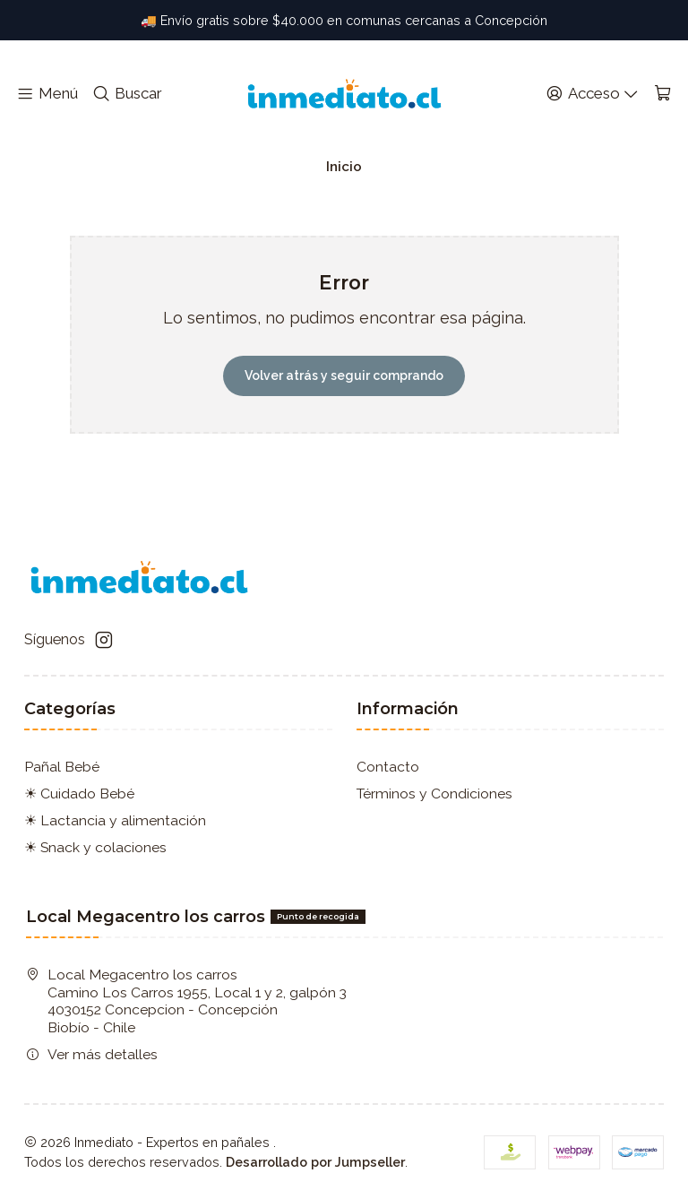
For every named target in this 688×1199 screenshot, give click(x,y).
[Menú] (47, 94)
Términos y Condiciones (434, 793)
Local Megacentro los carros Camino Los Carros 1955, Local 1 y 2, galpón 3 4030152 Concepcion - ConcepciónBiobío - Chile (186, 1001)
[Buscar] (127, 94)
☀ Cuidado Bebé (79, 793)
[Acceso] (592, 94)
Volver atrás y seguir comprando (344, 375)
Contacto (388, 766)
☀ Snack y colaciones (95, 847)
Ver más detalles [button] (92, 1054)
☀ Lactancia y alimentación (115, 820)
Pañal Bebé (61, 766)
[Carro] (662, 94)
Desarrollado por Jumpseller (315, 1161)
